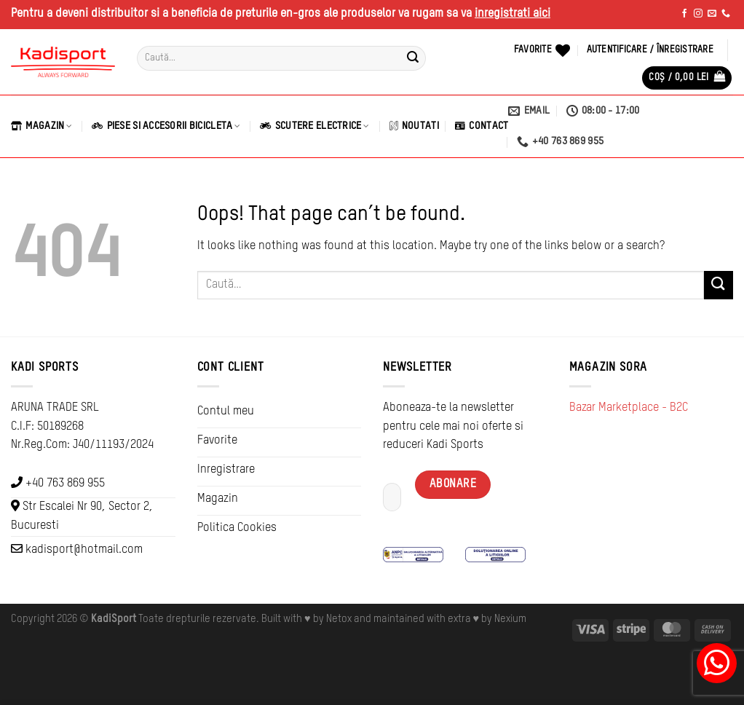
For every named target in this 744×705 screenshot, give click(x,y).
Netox (339, 619)
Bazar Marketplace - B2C (628, 408)
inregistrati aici (512, 14)
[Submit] (412, 58)
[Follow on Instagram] (698, 14)
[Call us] (725, 14)
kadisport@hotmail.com (84, 550)
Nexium (510, 619)
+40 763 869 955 (65, 483)
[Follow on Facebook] (684, 14)
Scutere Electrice (314, 126)
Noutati (414, 126)
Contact (481, 126)
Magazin (41, 126)
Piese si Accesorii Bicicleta (166, 126)
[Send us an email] (712, 14)
